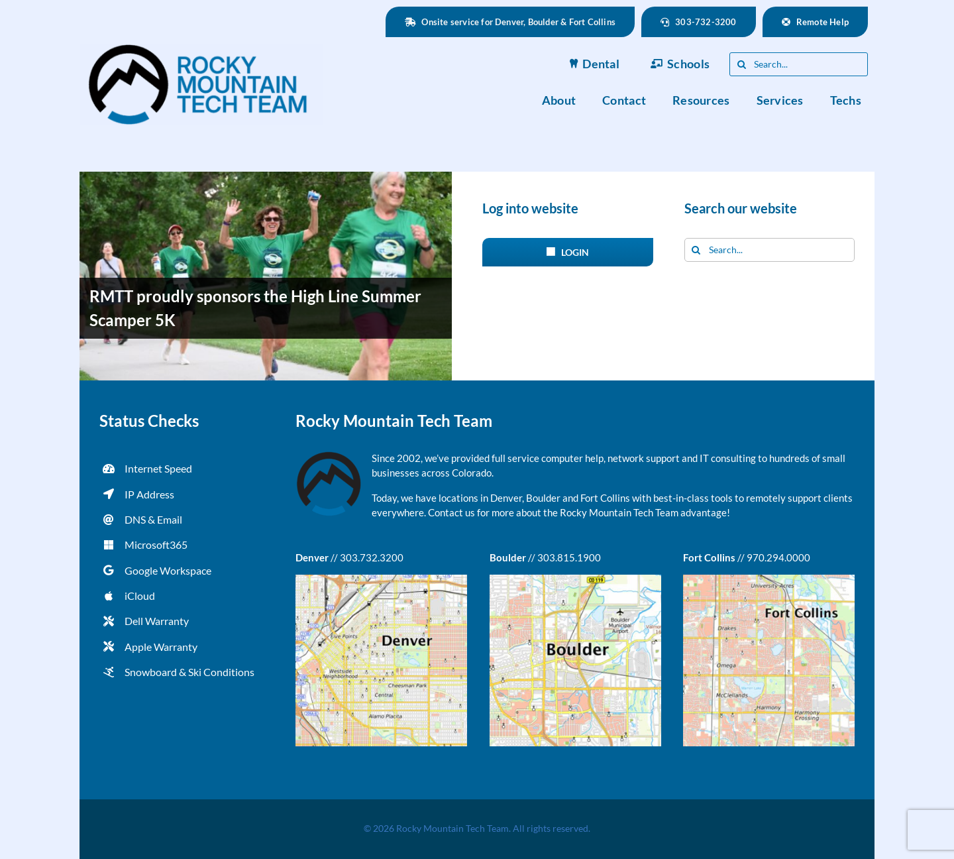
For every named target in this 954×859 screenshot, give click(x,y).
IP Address (149, 494)
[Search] (741, 64)
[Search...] (798, 64)
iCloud (140, 595)
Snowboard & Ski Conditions (189, 671)
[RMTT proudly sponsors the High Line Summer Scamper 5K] (266, 276)
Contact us (451, 512)
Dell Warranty (157, 620)
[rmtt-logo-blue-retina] (201, 48)
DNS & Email (153, 519)
